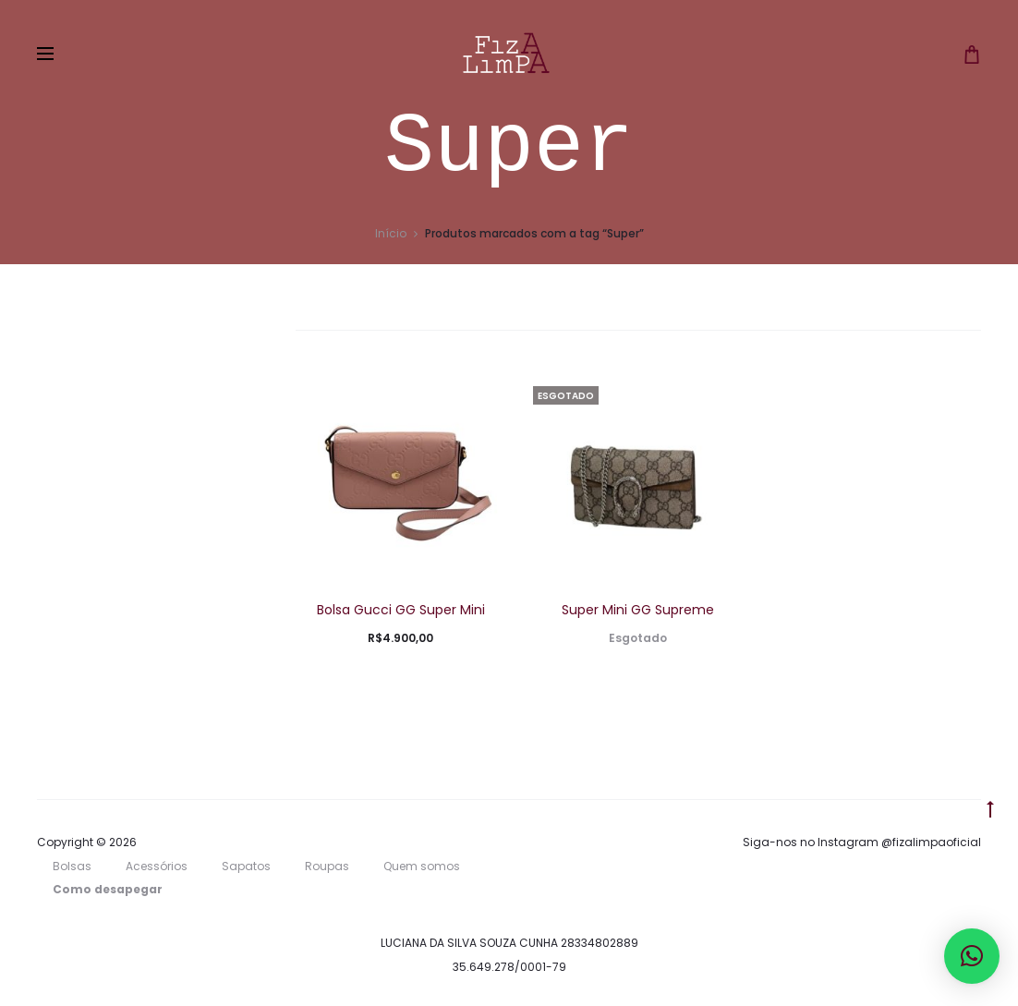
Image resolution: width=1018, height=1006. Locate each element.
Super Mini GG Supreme (638, 609)
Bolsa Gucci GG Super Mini (401, 609)
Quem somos (421, 866)
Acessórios (157, 866)
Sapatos (246, 866)
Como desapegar (108, 889)
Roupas (327, 866)
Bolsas (72, 866)
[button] (972, 956)
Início (390, 233)
